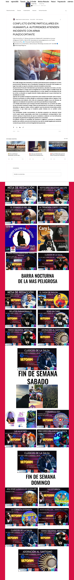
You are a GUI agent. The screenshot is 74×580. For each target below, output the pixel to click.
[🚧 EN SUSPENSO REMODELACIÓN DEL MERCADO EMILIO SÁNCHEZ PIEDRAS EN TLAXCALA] (15, 146)
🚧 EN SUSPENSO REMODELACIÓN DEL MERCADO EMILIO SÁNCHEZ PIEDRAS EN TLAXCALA (14, 154)
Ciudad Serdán (26, 10)
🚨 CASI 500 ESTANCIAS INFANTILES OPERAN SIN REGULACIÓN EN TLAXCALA (37, 154)
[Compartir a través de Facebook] (13, 127)
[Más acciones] (60, 19)
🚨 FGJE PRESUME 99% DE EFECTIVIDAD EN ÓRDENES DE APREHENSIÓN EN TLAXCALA (57, 154)
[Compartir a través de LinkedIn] (20, 127)
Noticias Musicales (43, 10)
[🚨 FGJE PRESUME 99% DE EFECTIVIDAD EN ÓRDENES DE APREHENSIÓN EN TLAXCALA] (58, 146)
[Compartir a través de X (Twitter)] (16, 127)
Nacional (34, 10)
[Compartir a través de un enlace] (23, 127)
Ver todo (66, 138)
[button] (66, 10)
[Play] (32, 5)
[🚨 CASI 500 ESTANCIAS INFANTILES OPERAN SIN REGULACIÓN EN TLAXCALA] (37, 146)
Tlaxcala (19, 10)
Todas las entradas (10, 10)
